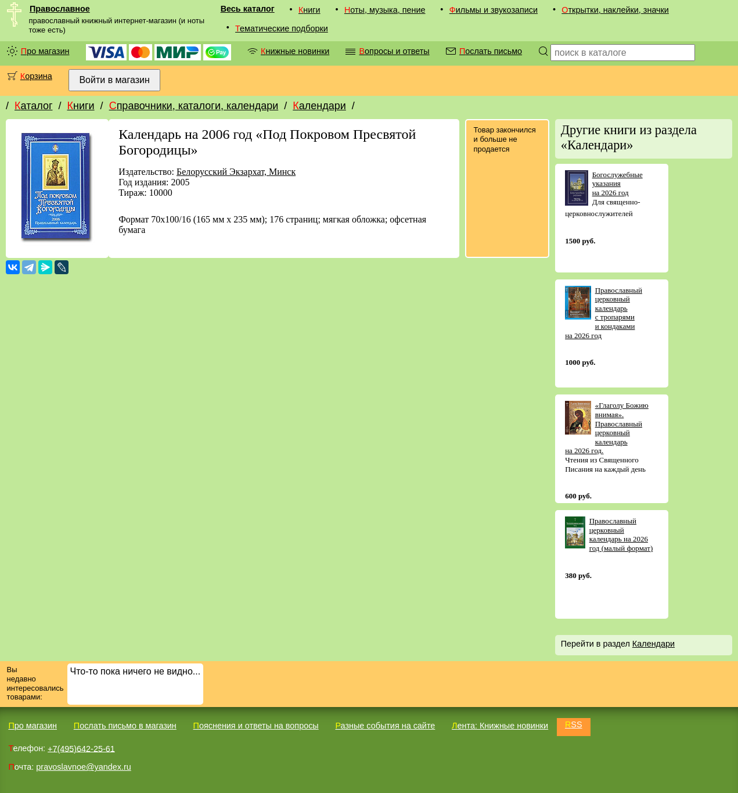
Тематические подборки (281, 28)
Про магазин (45, 51)
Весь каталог (248, 8)
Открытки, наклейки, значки (615, 10)
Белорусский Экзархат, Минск (236, 172)
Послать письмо (490, 51)
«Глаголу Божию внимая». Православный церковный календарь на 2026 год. (607, 428)
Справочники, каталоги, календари (194, 106)
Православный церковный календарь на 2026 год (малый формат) (621, 534)
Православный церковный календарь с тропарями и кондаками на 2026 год (603, 313)
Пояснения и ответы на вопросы (256, 725)
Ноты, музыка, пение (385, 10)
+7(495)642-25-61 (81, 748)
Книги (309, 10)
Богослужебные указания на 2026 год (617, 183)
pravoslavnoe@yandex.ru (83, 767)
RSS (573, 724)
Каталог (33, 106)
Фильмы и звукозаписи (493, 10)
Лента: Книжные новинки (500, 725)
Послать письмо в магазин (125, 725)
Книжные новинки (295, 51)
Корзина (36, 76)
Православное (60, 8)
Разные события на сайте (385, 725)
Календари (319, 106)
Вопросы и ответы (394, 51)
